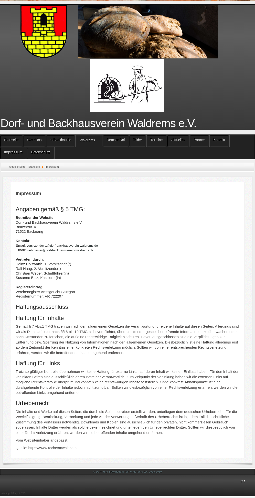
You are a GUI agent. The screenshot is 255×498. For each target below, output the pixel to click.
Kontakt (219, 140)
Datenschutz (40, 152)
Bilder (137, 140)
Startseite (11, 140)
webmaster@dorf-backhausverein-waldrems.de (60, 250)
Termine (156, 140)
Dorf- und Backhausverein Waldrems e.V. (98, 123)
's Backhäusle (60, 140)
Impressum (13, 152)
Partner (199, 140)
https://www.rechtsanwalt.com (52, 448)
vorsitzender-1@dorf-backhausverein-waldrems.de (62, 245)
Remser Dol (116, 140)
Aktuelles (178, 140)
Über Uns (34, 140)
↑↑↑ (242, 481)
